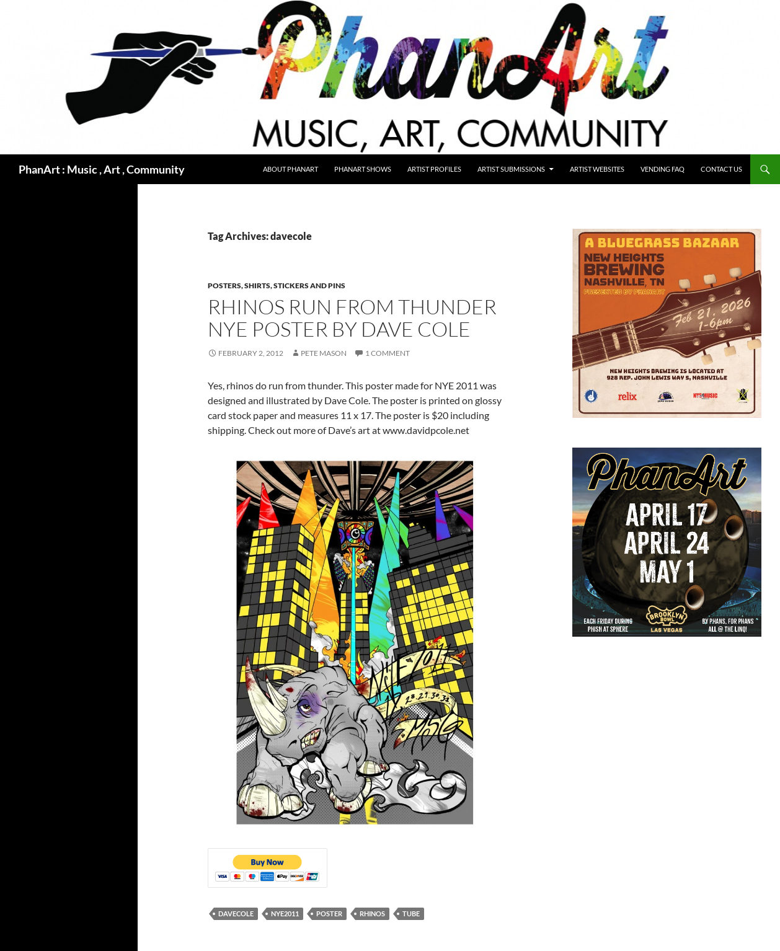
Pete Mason (324, 353)
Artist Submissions (511, 169)
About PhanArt (290, 169)
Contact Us (721, 169)
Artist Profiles (434, 169)
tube (411, 913)
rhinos (372, 913)
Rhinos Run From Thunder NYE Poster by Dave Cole (352, 318)
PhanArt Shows (362, 169)
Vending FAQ (662, 169)
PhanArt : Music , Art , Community (102, 169)
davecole (236, 913)
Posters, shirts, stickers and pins (276, 285)
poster (329, 913)
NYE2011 (285, 913)
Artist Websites (597, 169)
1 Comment (387, 353)
